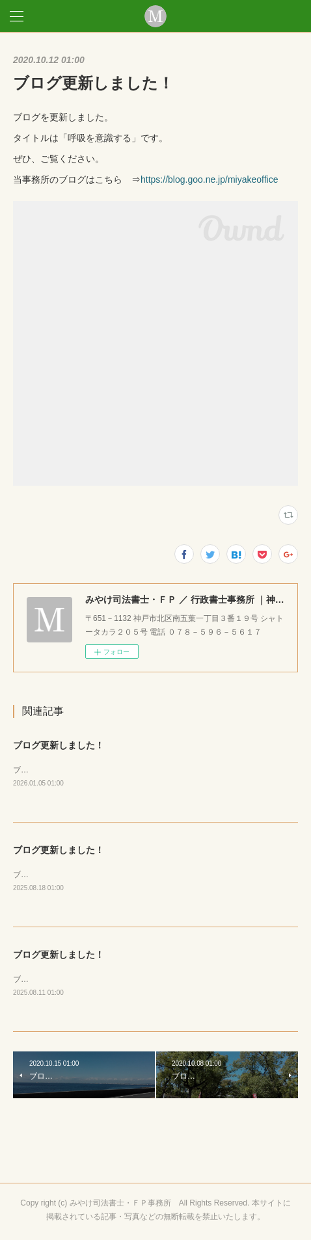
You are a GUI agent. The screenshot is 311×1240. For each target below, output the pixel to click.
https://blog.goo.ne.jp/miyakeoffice (209, 179)
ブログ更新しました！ (58, 745)
